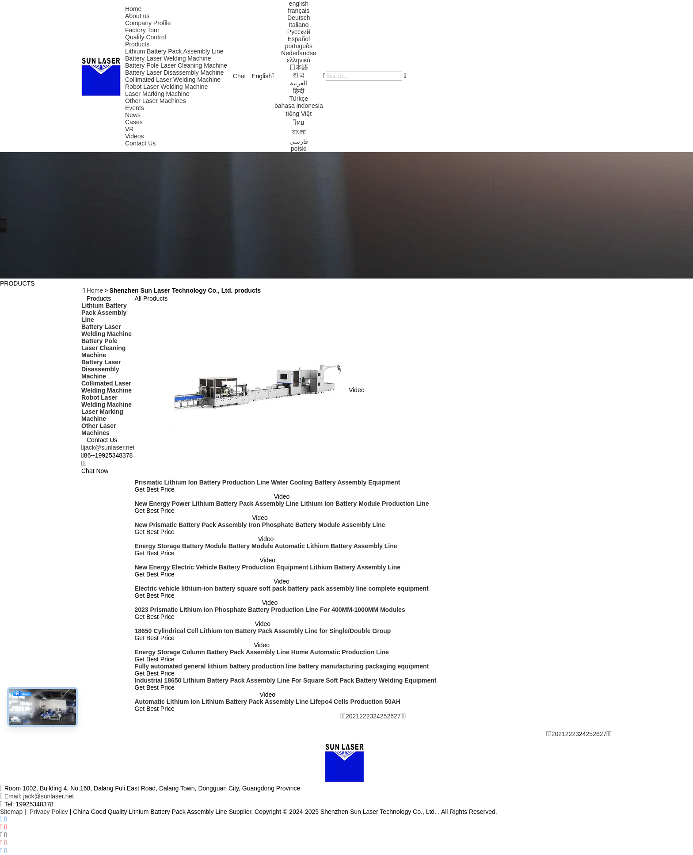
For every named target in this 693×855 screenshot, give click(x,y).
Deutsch (298, 17)
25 (383, 716)
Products (137, 44)
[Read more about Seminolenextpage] (547, 734)
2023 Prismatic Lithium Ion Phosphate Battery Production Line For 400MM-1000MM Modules (269, 609)
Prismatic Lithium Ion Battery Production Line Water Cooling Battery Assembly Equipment (267, 482)
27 (397, 716)
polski (299, 148)
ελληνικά (298, 60)
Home (133, 8)
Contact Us (140, 143)
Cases (134, 122)
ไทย (298, 122)
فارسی (298, 141)
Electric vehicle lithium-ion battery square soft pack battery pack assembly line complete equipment (281, 588)
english (298, 3)
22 (362, 716)
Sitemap (11, 811)
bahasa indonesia (298, 105)
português (298, 46)
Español (298, 38)
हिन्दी (299, 91)
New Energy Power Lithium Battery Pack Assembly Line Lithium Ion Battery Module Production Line (281, 503)
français (298, 10)
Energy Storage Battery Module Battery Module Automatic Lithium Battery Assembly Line (265, 546)
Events (134, 107)
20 (349, 716)
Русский (298, 31)
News (133, 114)
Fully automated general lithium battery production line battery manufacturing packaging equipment (281, 666)
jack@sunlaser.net (109, 447)
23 (369, 716)
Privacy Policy (49, 811)
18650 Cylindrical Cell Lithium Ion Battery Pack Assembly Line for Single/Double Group (262, 630)
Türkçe (298, 98)
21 (355, 716)
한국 (299, 75)
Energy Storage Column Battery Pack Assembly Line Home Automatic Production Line (261, 652)
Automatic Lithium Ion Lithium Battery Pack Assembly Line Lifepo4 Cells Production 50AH (267, 701)
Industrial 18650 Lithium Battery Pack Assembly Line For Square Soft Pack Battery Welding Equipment (285, 680)
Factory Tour (142, 30)
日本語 (298, 67)
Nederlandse (298, 53)
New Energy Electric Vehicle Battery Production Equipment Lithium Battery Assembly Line (267, 567)
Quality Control (145, 37)
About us (137, 15)
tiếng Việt (299, 113)
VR (129, 129)
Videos (134, 136)
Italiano (298, 24)
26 (390, 716)
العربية (298, 83)
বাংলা (299, 132)
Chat (239, 76)
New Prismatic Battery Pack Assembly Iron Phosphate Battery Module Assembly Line (259, 524)
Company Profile (148, 23)
